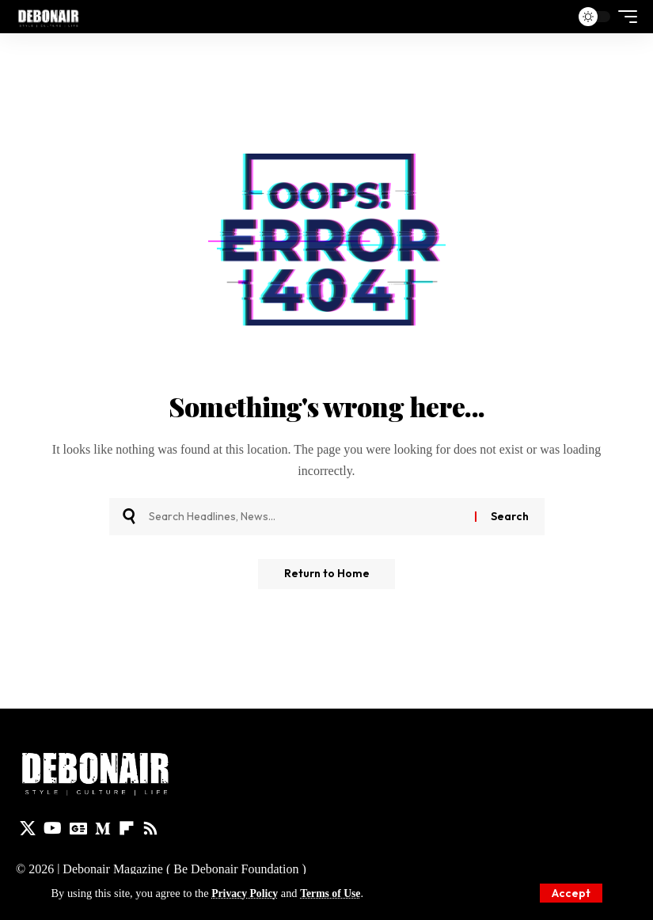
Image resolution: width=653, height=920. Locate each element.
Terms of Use (334, 893)
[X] (28, 828)
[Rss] (150, 828)
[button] (571, 893)
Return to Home (327, 575)
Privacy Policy (246, 893)
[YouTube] (53, 828)
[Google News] (78, 828)
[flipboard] (127, 828)
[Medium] (103, 828)
